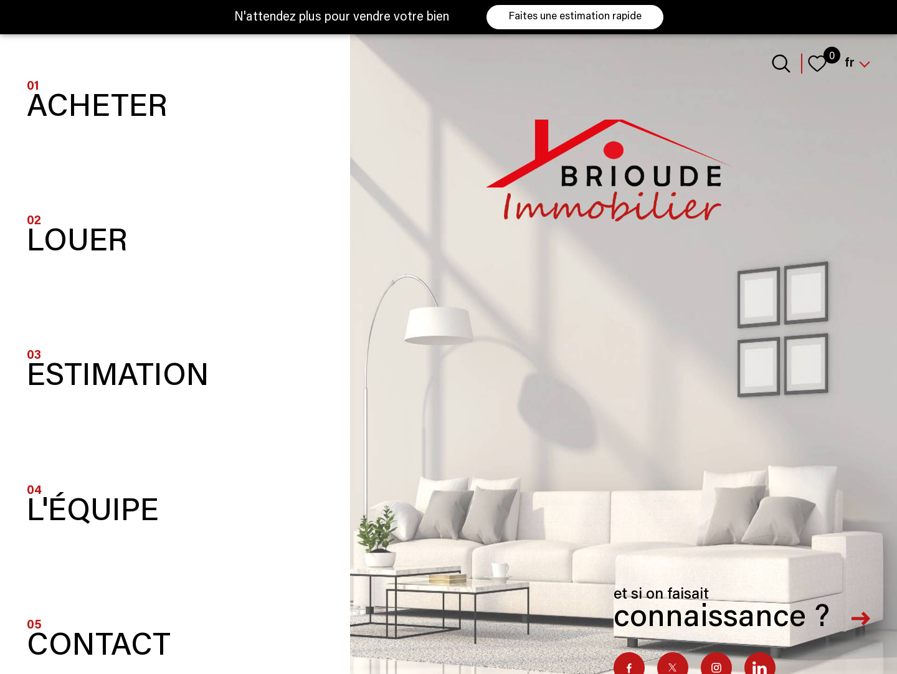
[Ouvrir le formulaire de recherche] (781, 64)
